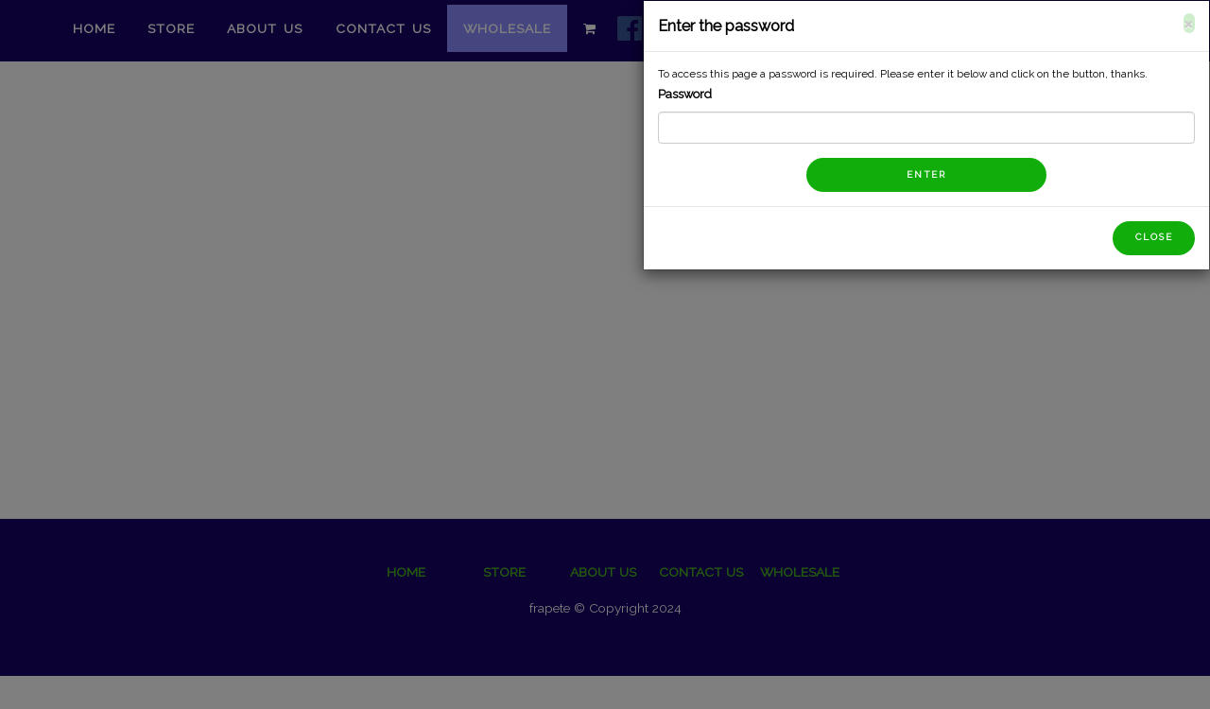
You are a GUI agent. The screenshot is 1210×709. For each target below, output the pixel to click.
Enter (936, 174)
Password (694, 94)
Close (1164, 237)
